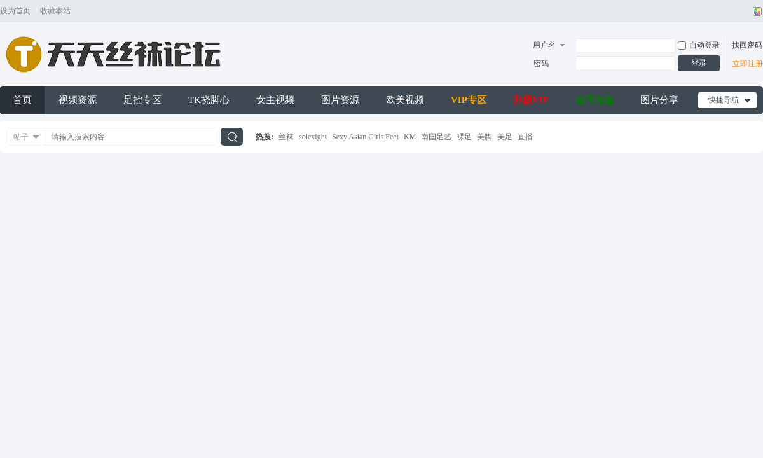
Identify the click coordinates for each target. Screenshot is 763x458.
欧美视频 (405, 100)
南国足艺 (436, 136)
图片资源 (340, 100)
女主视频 (275, 100)
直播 (525, 136)
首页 (22, 100)
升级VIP (531, 100)
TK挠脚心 (209, 100)
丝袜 (286, 136)
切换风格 (755, 11)
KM (410, 136)
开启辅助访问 (745, 11)
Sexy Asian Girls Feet (365, 136)
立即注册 (747, 63)
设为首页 (15, 10)
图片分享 (659, 100)
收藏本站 (55, 10)
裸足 (464, 136)
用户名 (544, 45)
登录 (698, 63)
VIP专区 (468, 100)
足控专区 (142, 100)
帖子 (21, 136)
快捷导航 (723, 99)
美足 (504, 136)
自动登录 (699, 45)
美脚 (484, 136)
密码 (541, 63)
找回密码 (747, 45)
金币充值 (594, 100)
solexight (313, 136)
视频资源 (77, 100)
